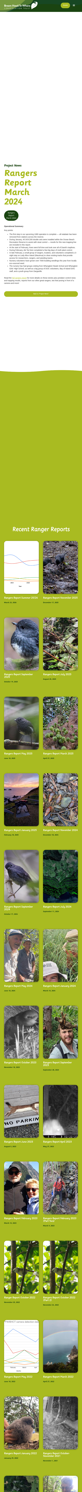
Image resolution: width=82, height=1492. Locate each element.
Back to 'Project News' (41, 294)
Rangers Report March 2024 (11, 215)
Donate (65, 5)
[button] (74, 5)
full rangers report (19, 278)
